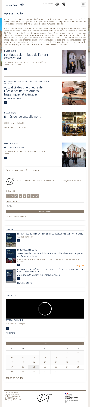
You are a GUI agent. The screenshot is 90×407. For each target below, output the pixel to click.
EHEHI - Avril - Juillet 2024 (15, 123)
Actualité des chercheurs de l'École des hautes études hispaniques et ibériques (23, 90)
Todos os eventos (14, 378)
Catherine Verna (25, 237)
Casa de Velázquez (11, 392)
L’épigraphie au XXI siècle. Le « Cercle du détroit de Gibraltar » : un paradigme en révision (50, 270)
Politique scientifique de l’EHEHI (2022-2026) (26, 56)
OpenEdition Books (80, 265)
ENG (49, 3)
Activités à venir (15, 147)
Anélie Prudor (24, 259)
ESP (46, 3)
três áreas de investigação (32, 33)
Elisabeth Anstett (56, 259)
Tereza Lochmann (14, 320)
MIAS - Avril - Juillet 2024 (15, 127)
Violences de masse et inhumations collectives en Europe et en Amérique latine (50, 255)
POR (52, 3)
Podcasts (10, 333)
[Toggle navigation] (83, 4)
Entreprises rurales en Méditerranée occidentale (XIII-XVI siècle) (50, 234)
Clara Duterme (39, 259)
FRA (43, 3)
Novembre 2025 (12, 98)
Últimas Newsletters (16, 216)
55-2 (38, 274)
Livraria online (24, 283)
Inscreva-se (45, 211)
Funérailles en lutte (27, 250)
